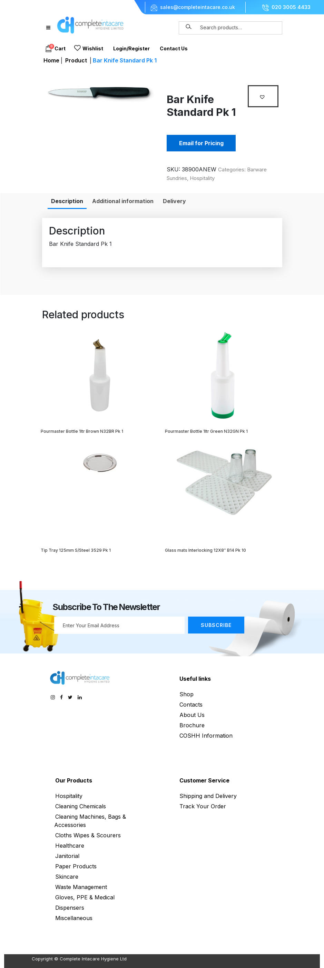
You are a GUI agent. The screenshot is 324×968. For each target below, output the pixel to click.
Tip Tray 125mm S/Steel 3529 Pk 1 (76, 550)
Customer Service (204, 780)
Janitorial (67, 855)
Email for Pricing (201, 143)
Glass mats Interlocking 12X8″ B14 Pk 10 (205, 550)
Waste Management (81, 887)
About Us (192, 714)
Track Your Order (202, 806)
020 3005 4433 (291, 7)
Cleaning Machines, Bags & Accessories (90, 820)
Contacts (191, 704)
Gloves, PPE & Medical (85, 897)
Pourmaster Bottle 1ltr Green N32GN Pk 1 (206, 431)
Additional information (123, 201)
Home (51, 60)
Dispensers (69, 907)
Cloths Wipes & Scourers (88, 835)
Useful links (195, 678)
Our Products (73, 780)
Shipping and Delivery (208, 795)
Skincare (66, 876)
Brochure (192, 725)
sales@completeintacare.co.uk (197, 7)
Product (76, 60)
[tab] (67, 201)
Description (67, 201)
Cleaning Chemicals (80, 806)
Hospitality (202, 178)
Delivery (174, 201)
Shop (186, 694)
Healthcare (69, 845)
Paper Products (76, 866)
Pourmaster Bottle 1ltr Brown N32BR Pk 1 (82, 431)
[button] (263, 96)
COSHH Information (206, 735)
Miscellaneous (73, 918)
